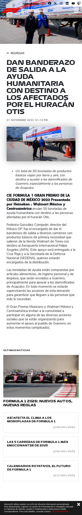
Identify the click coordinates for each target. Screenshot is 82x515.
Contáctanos (31, 3)
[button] (12, 144)
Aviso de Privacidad (59, 511)
